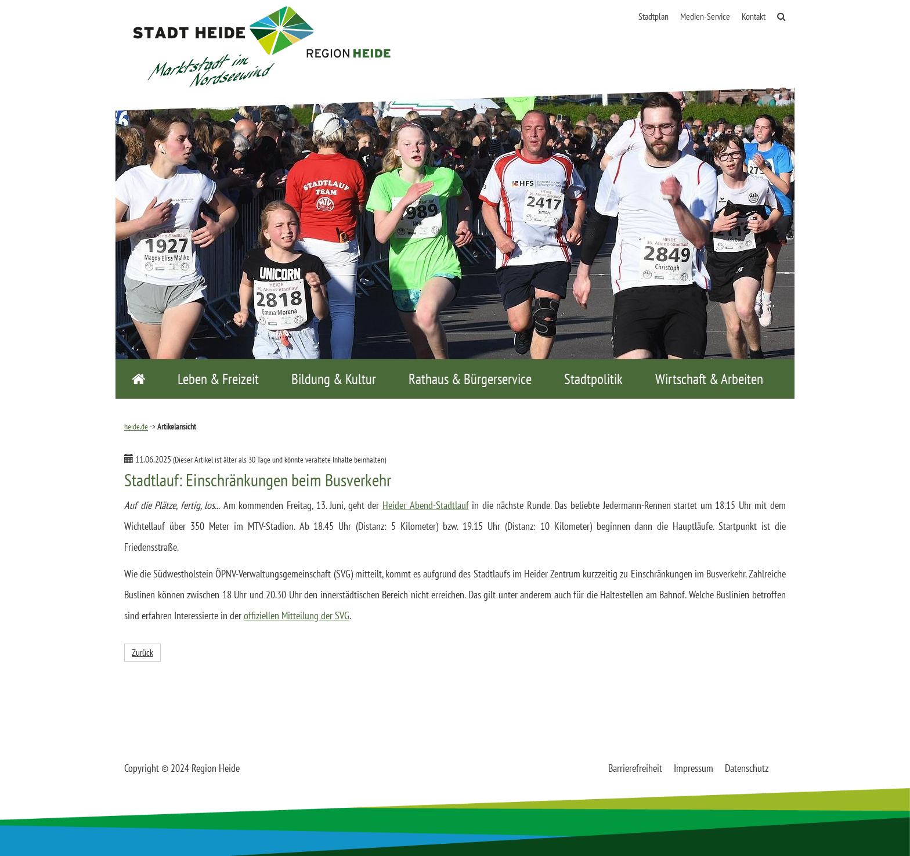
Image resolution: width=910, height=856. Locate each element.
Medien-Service (705, 16)
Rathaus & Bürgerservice (470, 379)
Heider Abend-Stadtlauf (425, 505)
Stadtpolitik (593, 379)
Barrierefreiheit (635, 768)
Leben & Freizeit (218, 379)
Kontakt (753, 16)
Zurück (142, 652)
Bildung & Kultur (333, 379)
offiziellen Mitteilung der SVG (296, 615)
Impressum (693, 768)
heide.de (136, 426)
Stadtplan (653, 16)
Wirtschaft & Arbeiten (709, 379)
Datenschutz (746, 768)
